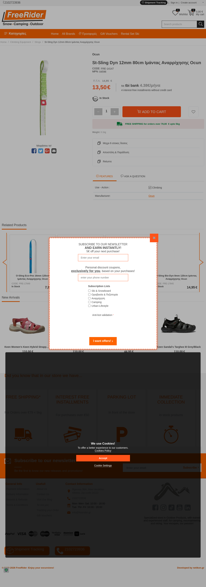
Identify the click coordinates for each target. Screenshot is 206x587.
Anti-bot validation (102, 315)
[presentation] (103, 324)
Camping (97, 302)
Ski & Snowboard (101, 290)
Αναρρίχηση (98, 298)
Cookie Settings (103, 465)
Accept (103, 458)
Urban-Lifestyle (100, 305)
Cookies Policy (103, 450)
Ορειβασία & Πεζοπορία (105, 294)
